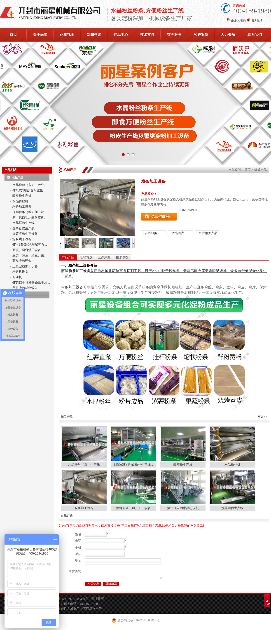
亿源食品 (17, 294)
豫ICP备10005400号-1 (76, 601)
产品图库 (178, 233)
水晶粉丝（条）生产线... (29, 185)
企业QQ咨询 (238, 20)
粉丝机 (17, 277)
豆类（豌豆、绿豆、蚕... (29, 255)
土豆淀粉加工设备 (25, 266)
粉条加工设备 (21, 206)
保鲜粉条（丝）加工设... (29, 212)
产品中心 (121, 35)
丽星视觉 (67, 35)
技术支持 (147, 35)
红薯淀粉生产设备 (25, 233)
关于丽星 (40, 35)
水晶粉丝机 (20, 201)
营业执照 (97, 601)
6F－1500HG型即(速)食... (29, 244)
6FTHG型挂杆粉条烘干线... (31, 282)
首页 (13, 35)
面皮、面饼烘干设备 (26, 250)
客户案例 (201, 35)
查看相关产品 (208, 233)
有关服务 (174, 35)
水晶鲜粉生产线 (23, 223)
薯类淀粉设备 (21, 261)
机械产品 (17, 177)
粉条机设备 (20, 271)
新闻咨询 (94, 35)
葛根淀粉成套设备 (25, 288)
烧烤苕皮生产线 (23, 228)
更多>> (262, 416)
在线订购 (151, 233)
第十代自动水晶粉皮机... (29, 217)
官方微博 (257, 20)
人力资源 (228, 35)
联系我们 (255, 35)
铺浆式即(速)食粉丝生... (28, 190)
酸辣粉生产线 (21, 195)
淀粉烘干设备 (21, 239)
